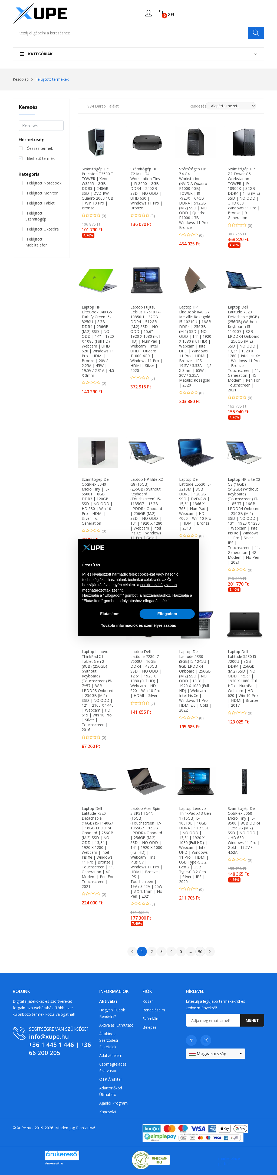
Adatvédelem (110, 1055)
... (190, 951)
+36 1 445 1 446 (51, 1044)
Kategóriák (36, 53)
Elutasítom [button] (110, 614)
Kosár (148, 1001)
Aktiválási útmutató (116, 1025)
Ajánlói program (113, 1103)
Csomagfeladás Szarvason (113, 1067)
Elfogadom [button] (167, 614)
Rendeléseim (154, 1009)
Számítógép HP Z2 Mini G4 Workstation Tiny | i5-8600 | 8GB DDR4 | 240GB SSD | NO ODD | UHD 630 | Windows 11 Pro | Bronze (146, 188)
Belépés (150, 1027)
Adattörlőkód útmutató (110, 1091)
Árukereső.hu (54, 1163)
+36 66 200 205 (60, 1048)
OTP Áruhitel (110, 1079)
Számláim (151, 1018)
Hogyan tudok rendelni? (112, 1013)
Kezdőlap (21, 79)
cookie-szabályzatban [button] (158, 585)
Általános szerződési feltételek (108, 1040)
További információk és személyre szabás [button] (138, 625)
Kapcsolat (108, 1111)
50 (200, 951)
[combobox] (215, 1054)
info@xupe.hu (49, 1036)
